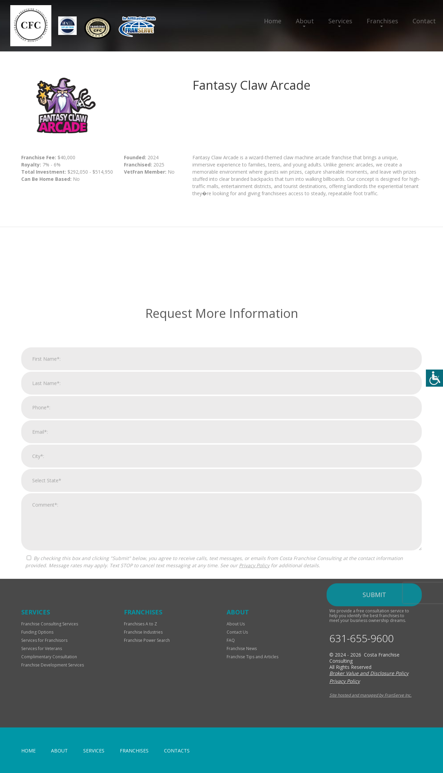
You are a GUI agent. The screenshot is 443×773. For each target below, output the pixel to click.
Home (272, 21)
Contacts (177, 750)
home (28, 750)
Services (340, 21)
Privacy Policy (254, 667)
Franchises (382, 21)
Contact (424, 21)
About (305, 21)
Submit (374, 697)
